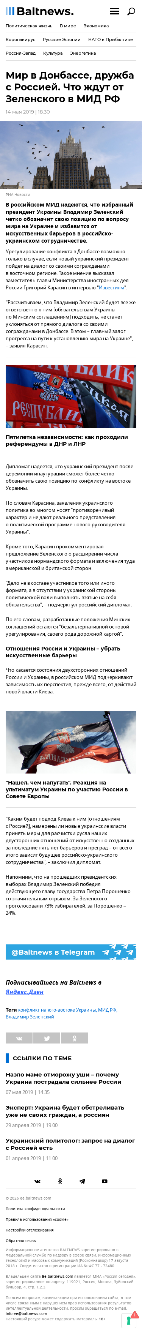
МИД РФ (107, 1010)
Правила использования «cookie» (37, 1219)
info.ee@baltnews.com (26, 1314)
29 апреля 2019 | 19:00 (32, 1125)
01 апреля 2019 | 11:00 (32, 1158)
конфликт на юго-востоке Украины (57, 1010)
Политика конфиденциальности (35, 1209)
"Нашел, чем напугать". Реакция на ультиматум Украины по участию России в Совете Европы (67, 789)
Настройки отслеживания (30, 1230)
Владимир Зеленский (30, 1017)
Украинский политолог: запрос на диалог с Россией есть (70, 1144)
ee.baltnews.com (57, 1276)
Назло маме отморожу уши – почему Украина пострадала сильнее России (64, 1078)
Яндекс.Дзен (25, 993)
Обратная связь (21, 1241)
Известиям (111, 287)
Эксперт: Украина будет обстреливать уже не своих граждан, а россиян (65, 1111)
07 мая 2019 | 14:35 (28, 1092)
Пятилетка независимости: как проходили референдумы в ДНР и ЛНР (67, 440)
